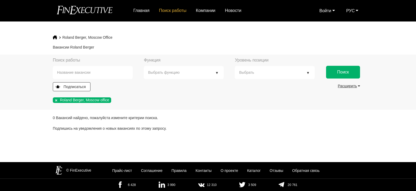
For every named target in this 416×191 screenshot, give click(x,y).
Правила (179, 170)
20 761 (292, 185)
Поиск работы (172, 10)
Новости (233, 10)
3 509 (252, 185)
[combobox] (93, 72)
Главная (141, 10)
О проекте (229, 170)
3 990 (171, 185)
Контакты (203, 170)
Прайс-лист (122, 170)
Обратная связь (305, 170)
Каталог (254, 170)
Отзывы (276, 170)
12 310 (212, 185)
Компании (205, 10)
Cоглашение (151, 170)
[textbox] (96, 72)
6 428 (132, 185)
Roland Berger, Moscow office (87, 37)
